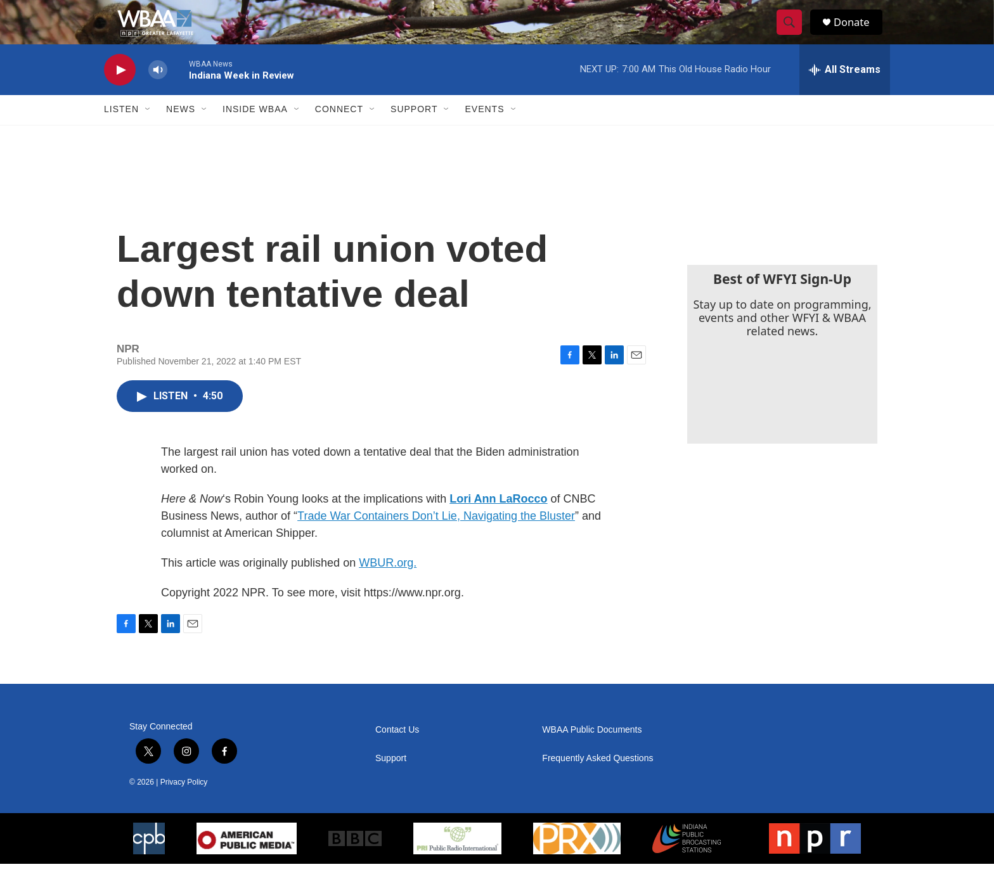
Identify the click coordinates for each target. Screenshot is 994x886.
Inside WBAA (255, 132)
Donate (857, 33)
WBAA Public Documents (592, 752)
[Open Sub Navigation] (148, 132)
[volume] (158, 92)
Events (484, 132)
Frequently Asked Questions (597, 780)
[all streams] (844, 92)
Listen (121, 132)
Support (413, 132)
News (180, 132)
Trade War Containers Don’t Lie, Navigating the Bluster (436, 538)
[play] (120, 92)
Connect (339, 132)
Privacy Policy (184, 804)
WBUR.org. (387, 585)
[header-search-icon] (793, 33)
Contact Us (397, 752)
